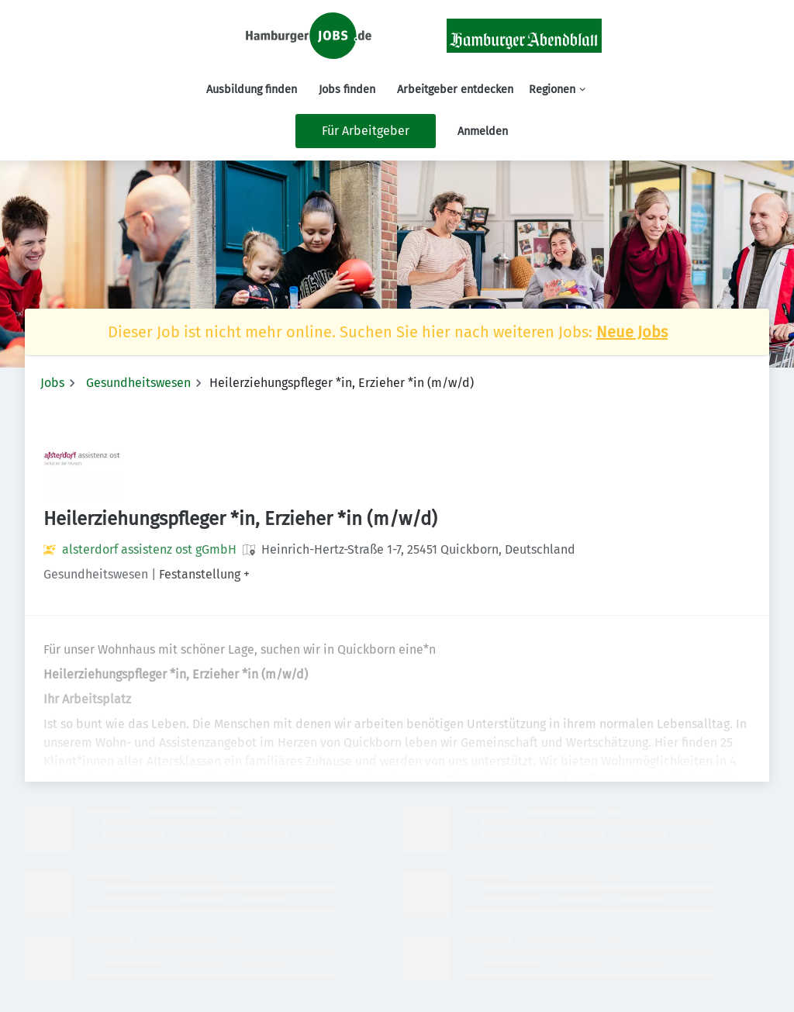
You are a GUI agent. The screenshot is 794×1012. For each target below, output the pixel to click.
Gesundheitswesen (138, 382)
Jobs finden (347, 89)
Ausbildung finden (251, 89)
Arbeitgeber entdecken (455, 89)
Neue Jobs (632, 332)
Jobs (52, 382)
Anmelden (482, 131)
